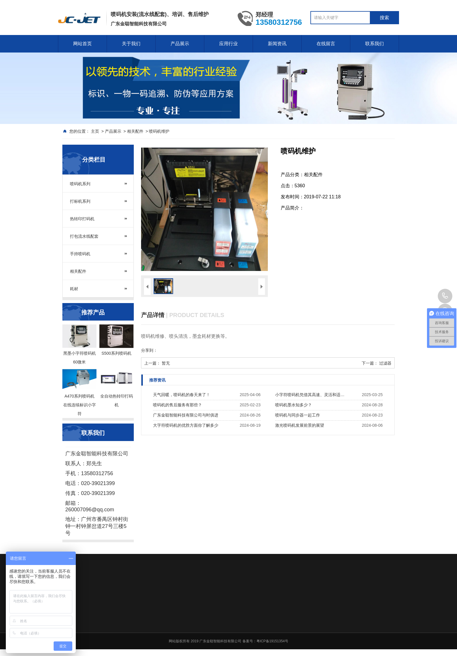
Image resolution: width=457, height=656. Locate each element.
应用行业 (228, 43)
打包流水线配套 (84, 236)
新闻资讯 (277, 43)
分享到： (149, 350)
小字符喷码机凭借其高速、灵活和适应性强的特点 (311, 394)
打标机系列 (80, 201)
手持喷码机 (80, 253)
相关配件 (135, 131)
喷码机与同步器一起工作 (297, 415)
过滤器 (385, 363)
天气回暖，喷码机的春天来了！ (181, 394)
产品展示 (180, 43)
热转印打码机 (82, 218)
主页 (95, 131)
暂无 (166, 363)
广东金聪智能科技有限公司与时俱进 (185, 415)
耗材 (74, 288)
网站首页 (82, 43)
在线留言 (326, 43)
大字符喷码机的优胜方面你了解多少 (185, 425)
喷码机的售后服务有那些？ (177, 405)
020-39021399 (445, 296)
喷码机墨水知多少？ (293, 405)
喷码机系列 (80, 183)
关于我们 (131, 43)
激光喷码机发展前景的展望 (299, 425)
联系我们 (374, 43)
